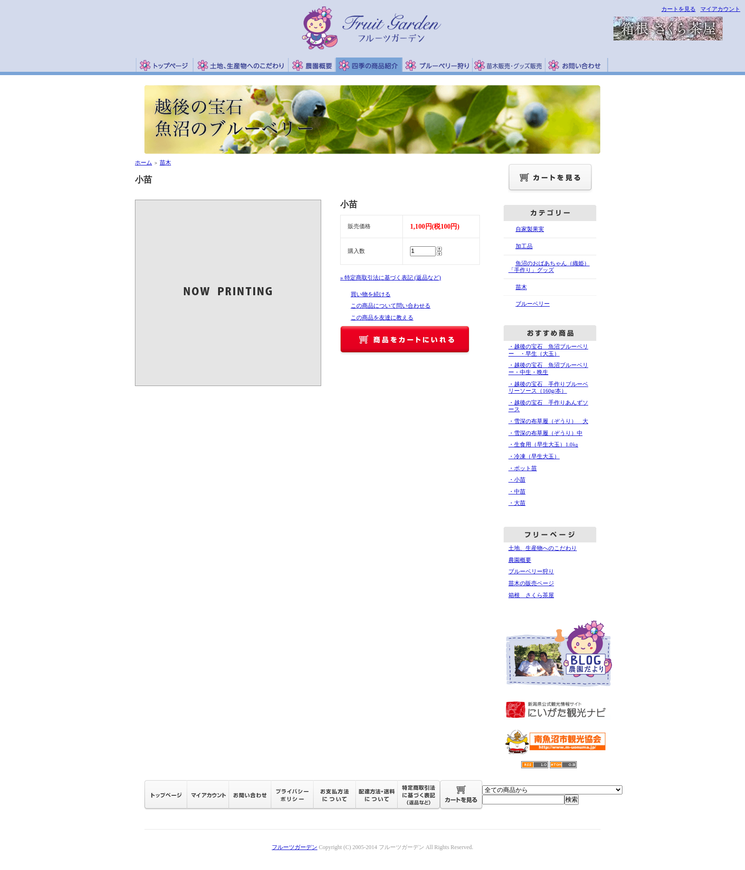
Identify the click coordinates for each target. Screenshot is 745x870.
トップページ (164, 65)
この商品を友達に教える (382, 317)
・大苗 (516, 503)
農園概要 (312, 65)
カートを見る (678, 9)
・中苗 (516, 491)
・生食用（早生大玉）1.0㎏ (543, 444)
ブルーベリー (533, 303)
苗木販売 (509, 65)
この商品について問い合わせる (390, 305)
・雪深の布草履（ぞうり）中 (545, 433)
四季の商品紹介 (369, 65)
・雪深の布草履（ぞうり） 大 (548, 421)
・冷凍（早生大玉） (534, 456)
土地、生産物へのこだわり (240, 65)
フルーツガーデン (294, 847)
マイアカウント (720, 9)
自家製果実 (530, 229)
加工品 (524, 246)
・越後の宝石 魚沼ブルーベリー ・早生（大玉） (548, 350)
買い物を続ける (371, 294)
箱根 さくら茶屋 (531, 595)
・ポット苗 (522, 468)
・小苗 (516, 479)
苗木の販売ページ (531, 583)
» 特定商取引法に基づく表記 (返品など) (390, 277)
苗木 (165, 162)
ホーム (143, 162)
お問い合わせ (576, 65)
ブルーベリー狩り (437, 65)
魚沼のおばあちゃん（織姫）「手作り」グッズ (549, 267)
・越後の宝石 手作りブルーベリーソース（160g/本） (548, 388)
